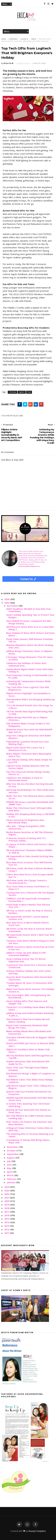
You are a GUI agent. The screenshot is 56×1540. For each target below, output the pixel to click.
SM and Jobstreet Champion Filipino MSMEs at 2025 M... (29, 851)
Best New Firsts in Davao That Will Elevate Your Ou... (29, 863)
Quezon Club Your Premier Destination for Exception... (28, 1093)
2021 (7, 1197)
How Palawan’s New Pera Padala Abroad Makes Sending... (27, 1020)
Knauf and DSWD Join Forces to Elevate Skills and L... (30, 1044)
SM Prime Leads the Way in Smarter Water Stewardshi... (29, 930)
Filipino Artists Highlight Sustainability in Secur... (28, 694)
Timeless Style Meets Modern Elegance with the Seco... (30, 942)
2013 (7, 1226)
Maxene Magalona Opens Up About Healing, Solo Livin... (30, 646)
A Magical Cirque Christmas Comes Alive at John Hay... (29, 1129)
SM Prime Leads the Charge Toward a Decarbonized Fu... (26, 881)
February (12, 1179)
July (9, 1161)
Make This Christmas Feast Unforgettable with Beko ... (29, 809)
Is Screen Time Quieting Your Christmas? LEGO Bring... (28, 1105)
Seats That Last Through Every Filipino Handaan (27, 1069)
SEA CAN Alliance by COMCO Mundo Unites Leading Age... (29, 1117)
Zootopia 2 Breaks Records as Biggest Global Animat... (30, 1038)
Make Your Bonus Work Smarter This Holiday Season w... (30, 990)
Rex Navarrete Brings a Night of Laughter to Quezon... (30, 1074)
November (13, 1147)
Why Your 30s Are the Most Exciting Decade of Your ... (29, 785)
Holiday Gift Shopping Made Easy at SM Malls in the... (30, 815)
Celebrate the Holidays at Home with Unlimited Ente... (26, 664)
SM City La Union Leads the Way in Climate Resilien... (29, 912)
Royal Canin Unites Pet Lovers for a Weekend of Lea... (25, 749)
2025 (7, 602)
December (13, 605)
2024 (7, 1187)
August (11, 1157)
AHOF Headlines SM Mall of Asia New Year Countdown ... (28, 610)
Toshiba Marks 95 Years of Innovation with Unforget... (29, 984)
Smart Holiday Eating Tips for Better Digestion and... (26, 960)
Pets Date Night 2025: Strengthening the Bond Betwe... (28, 996)
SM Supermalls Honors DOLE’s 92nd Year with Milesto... (30, 936)
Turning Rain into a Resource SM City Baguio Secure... (30, 894)
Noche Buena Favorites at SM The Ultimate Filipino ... (29, 833)
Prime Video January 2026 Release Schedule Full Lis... (29, 640)
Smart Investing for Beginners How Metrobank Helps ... (25, 821)
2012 (7, 1229)
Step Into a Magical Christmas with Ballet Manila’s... (28, 737)
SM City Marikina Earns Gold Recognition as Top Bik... (29, 1056)
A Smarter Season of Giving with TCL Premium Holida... (26, 839)
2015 (7, 1218)
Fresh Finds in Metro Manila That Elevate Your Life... (28, 906)
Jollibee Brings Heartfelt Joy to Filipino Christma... (26, 718)
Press (33, 39)
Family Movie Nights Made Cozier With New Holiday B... (29, 670)
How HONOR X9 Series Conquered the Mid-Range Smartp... (29, 622)
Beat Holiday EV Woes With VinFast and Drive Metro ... (30, 634)
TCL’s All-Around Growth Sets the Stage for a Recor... (29, 706)
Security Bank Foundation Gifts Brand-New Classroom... (29, 978)
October (11, 1150)
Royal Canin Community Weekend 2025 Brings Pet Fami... (27, 1026)
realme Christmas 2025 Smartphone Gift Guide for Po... (28, 1062)
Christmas (13, 39)
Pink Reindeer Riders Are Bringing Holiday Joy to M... (30, 700)
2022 (7, 1194)
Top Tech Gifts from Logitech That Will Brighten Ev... (27, 688)
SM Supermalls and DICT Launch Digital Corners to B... (27, 918)
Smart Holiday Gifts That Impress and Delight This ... (26, 1002)
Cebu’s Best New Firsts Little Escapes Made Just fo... (29, 875)
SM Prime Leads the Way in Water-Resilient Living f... (29, 869)
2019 (7, 1204)
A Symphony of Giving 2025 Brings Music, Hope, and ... (28, 1141)
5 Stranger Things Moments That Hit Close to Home (29, 658)
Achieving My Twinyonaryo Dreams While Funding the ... (28, 682)
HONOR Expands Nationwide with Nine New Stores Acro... (29, 1099)
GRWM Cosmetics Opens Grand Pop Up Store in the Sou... (30, 948)
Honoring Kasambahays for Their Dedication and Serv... (30, 791)
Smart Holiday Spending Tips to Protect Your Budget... (30, 616)
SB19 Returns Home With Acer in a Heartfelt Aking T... (30, 628)
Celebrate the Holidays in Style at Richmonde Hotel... (24, 779)
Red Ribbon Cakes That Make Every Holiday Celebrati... (29, 1081)
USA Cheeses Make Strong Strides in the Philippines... (28, 724)
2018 (7, 1208)
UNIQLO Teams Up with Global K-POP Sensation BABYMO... (26, 954)
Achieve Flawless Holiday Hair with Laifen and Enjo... (28, 972)
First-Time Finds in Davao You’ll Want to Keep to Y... (27, 887)
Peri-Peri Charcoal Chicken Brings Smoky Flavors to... (28, 773)
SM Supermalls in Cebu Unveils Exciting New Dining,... (29, 857)
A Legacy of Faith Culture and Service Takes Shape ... (30, 845)
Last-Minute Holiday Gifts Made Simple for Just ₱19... (29, 761)
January (11, 1182)
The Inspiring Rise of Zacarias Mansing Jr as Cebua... (30, 1135)
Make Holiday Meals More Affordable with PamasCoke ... (28, 1032)
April (9, 1171)
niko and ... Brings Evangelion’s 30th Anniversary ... (25, 827)
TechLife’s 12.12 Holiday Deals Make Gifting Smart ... (29, 1008)
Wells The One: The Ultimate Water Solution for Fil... (30, 797)
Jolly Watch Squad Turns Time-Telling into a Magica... (30, 1087)
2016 (7, 1215)
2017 (7, 1211)
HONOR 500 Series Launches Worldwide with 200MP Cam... (30, 803)
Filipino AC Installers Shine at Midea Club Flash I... (28, 1050)
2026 (7, 599)
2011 (7, 1233)
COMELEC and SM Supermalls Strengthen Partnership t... (28, 899)
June (9, 1164)
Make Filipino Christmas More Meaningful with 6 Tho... (28, 755)
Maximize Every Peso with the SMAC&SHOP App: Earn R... (29, 730)
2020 (7, 1201)
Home (3, 39)
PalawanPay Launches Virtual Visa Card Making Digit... (27, 743)
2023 (7, 1190)
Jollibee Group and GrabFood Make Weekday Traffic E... (30, 1014)
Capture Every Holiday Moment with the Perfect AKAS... (27, 767)
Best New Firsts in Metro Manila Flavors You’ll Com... (27, 924)
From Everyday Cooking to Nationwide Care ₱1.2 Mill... (29, 676)
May (9, 1168)
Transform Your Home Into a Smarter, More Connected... (29, 966)
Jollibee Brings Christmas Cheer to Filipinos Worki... (29, 652)
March (10, 1175)
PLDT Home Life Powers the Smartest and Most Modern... (29, 1123)
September (13, 1154)
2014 (7, 1222)
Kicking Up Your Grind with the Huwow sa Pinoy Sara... (28, 1111)
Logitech (24, 39)
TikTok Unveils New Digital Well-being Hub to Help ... (29, 712)
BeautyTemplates (37, 1531)
